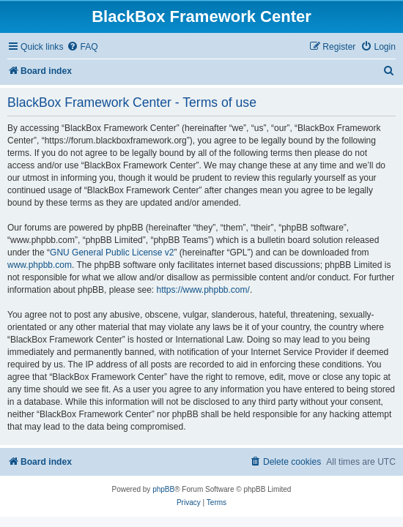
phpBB (163, 489)
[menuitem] (82, 47)
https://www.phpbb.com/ (202, 290)
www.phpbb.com (39, 265)
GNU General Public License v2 (112, 252)
